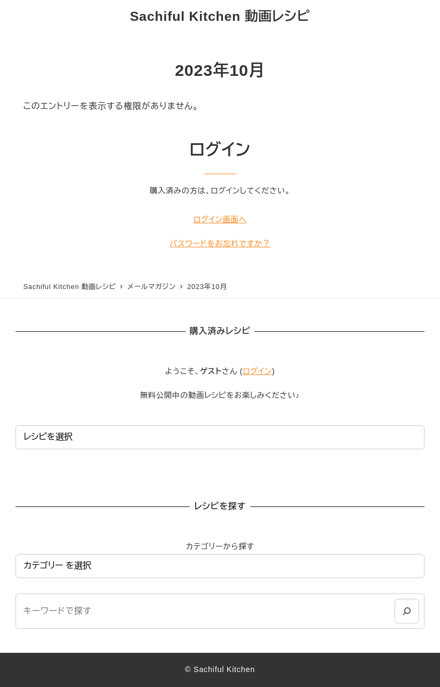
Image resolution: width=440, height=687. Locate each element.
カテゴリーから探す (220, 546)
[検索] (407, 611)
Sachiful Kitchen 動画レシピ (220, 16)
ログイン (257, 371)
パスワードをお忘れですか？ (219, 243)
